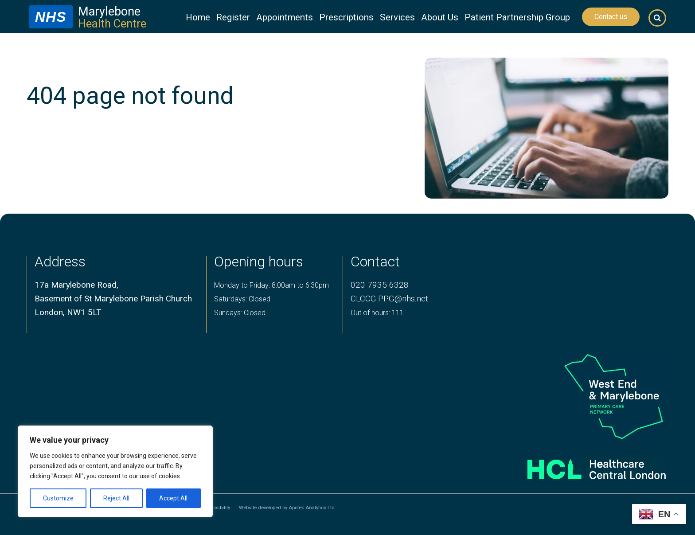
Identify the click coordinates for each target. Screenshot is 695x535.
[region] (115, 471)
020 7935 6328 (380, 285)
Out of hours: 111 (377, 313)
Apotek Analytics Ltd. (312, 508)
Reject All (116, 498)
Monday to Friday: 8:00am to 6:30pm (271, 285)
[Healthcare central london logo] (583, 466)
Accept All (173, 498)
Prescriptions (346, 17)
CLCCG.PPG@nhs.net (389, 298)
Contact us (610, 16)
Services (397, 17)
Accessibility (216, 508)
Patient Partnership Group (517, 17)
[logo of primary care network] (583, 396)
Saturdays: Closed (242, 299)
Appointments (284, 17)
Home (198, 17)
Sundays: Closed (240, 313)
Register (233, 17)
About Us (439, 17)
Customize (58, 498)
